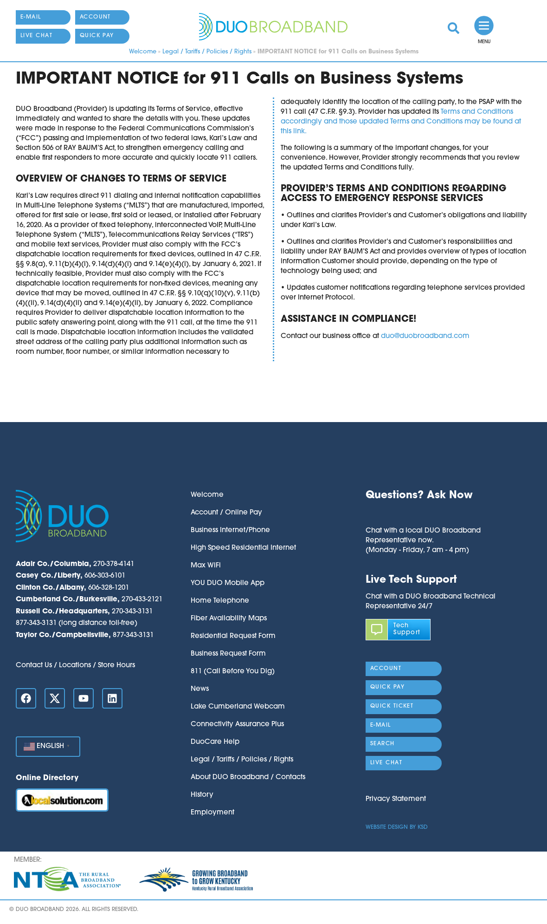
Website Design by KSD (397, 827)
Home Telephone (220, 601)
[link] (453, 28)
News (200, 689)
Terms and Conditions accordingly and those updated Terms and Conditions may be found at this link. (401, 122)
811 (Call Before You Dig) (233, 671)
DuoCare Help (215, 742)
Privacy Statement (396, 799)
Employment (212, 812)
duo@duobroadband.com (425, 336)
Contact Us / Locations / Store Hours (75, 665)
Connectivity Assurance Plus (237, 724)
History (202, 795)
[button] (423, 514)
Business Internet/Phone (230, 530)
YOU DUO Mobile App (227, 583)
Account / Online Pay (226, 512)
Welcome (142, 52)
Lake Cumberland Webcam (238, 706)
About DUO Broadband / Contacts (248, 777)
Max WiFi (206, 565)
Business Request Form (228, 654)
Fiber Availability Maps (229, 618)
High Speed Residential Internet (243, 548)
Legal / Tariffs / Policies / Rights (206, 52)
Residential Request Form (233, 636)
